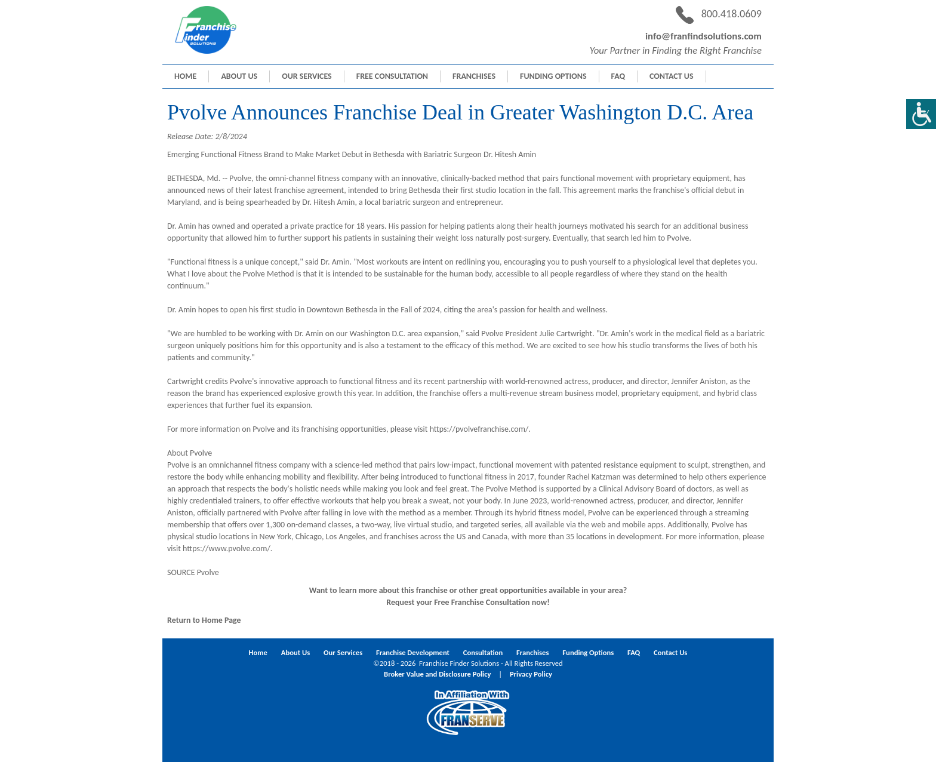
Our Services (307, 76)
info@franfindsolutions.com (703, 36)
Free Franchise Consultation (481, 602)
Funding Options (553, 76)
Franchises (473, 76)
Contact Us (671, 76)
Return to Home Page (204, 620)
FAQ (618, 76)
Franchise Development (412, 652)
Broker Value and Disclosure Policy (437, 673)
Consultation (483, 652)
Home (185, 76)
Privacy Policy (531, 673)
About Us (239, 76)
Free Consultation (392, 76)
